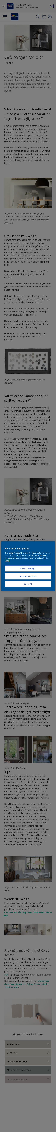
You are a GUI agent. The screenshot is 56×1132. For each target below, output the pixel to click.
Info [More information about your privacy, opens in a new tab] (7, 560)
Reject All (28, 584)
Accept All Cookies (28, 576)
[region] (28, 566)
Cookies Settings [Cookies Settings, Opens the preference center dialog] (28, 568)
